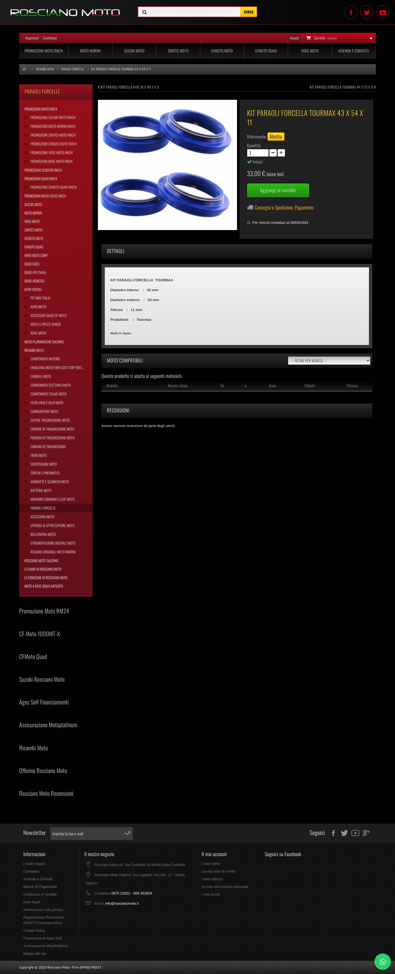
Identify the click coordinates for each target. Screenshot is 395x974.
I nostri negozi (34, 864)
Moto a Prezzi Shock (45, 324)
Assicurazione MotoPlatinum (45, 946)
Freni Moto (38, 455)
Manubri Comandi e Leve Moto (52, 499)
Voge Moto (310, 51)
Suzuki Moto (134, 51)
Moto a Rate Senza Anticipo (43, 586)
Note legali (31, 902)
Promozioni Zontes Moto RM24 (53, 135)
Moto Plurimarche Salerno (44, 341)
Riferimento (256, 136)
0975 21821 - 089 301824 (131, 893)
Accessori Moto (42, 516)
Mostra (276, 136)
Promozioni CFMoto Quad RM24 (53, 187)
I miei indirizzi (212, 879)
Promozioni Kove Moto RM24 (51, 161)
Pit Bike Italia (40, 298)
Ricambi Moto (34, 350)
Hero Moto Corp (36, 255)
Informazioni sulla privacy (43, 910)
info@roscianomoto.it (122, 903)
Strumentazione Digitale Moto (52, 543)
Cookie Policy (34, 930)
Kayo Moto (38, 306)
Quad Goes (31, 264)
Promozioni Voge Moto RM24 (51, 152)
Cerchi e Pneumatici (45, 472)
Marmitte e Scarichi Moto (49, 481)
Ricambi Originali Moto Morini (52, 551)
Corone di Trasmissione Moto (52, 429)
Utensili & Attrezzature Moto (52, 525)
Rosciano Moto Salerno (41, 560)
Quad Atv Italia (35, 272)
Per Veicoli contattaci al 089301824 (280, 222)
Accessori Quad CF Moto (48, 315)
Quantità (254, 145)
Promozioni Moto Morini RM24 (52, 126)
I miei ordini (211, 864)
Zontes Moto (178, 51)
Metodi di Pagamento (40, 887)
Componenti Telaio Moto (48, 394)
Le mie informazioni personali (225, 887)
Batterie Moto (40, 490)
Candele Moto (40, 376)
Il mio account (214, 854)
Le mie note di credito (219, 871)
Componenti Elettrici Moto (50, 385)
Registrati (32, 38)
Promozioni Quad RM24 (40, 178)
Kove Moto (38, 333)
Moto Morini (90, 51)
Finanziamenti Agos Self (42, 938)
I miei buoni (211, 894)
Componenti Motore (45, 358)
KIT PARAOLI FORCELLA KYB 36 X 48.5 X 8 (128, 86)
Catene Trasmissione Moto (50, 420)
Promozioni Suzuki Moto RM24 (52, 117)
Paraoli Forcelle (42, 508)
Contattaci (50, 38)
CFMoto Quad (266, 51)
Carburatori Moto (44, 411)
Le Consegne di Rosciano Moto (45, 577)
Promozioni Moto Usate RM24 (45, 196)
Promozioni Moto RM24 (44, 51)
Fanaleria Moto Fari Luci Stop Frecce (57, 367)
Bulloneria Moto (43, 534)
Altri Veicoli (33, 289)
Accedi (294, 38)
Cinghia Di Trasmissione (48, 446)
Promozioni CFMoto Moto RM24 (53, 143)
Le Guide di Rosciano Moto (42, 569)
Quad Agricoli (34, 281)
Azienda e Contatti (353, 51)
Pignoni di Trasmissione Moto (52, 437)
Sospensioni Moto (43, 464)
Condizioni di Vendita (40, 894)
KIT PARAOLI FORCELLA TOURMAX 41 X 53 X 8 (343, 86)
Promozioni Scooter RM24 (43, 170)
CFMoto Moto (222, 51)
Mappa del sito (35, 954)
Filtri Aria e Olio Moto (46, 402)
